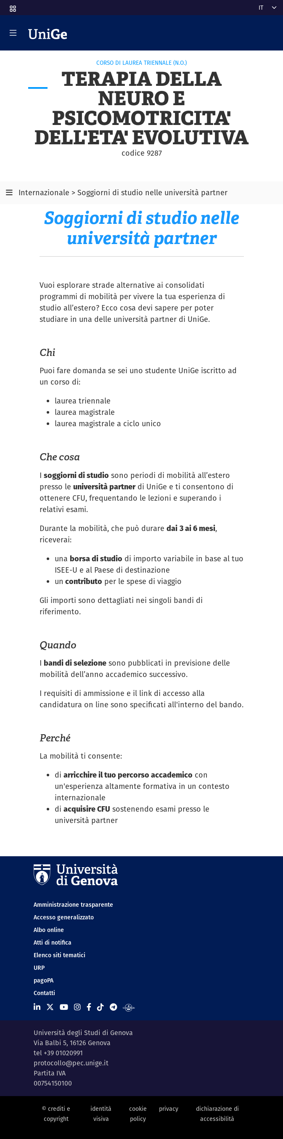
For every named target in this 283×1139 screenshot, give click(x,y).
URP (39, 968)
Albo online (49, 930)
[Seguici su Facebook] (89, 1007)
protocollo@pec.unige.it (71, 1063)
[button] (12, 6)
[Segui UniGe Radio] (129, 1007)
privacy (168, 1108)
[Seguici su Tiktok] (100, 1007)
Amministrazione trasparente (73, 904)
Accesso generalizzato (64, 917)
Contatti (44, 993)
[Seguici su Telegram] (113, 1007)
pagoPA (43, 980)
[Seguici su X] (50, 1007)
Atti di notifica (52, 942)
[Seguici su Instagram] (77, 1007)
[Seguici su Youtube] (64, 1007)
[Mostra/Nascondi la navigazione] (13, 32)
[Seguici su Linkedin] (37, 1007)
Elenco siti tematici (59, 955)
